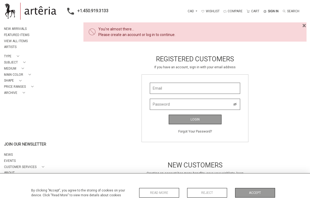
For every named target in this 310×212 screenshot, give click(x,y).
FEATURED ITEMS (16, 35)
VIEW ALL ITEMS (16, 41)
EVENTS (10, 161)
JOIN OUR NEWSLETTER (25, 144)
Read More (159, 193)
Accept (255, 193)
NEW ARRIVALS (15, 29)
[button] (12, 56)
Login (195, 119)
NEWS (8, 155)
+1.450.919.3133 (86, 11)
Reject (207, 193)
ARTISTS (10, 47)
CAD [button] (191, 11)
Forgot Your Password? (195, 131)
